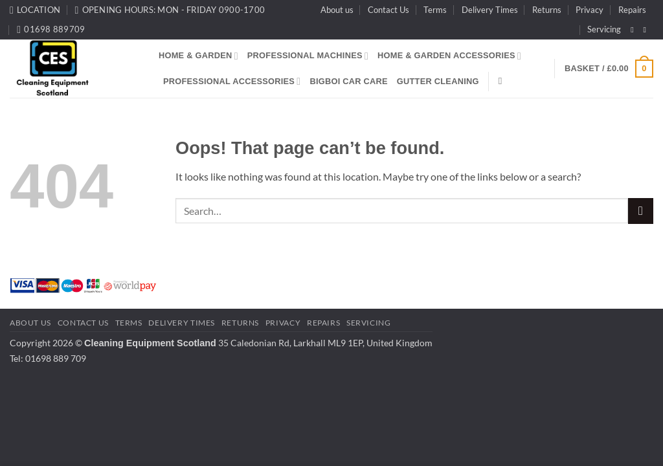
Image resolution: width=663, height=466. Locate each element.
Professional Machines (307, 56)
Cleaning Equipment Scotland (150, 343)
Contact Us (388, 10)
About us (337, 10)
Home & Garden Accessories (449, 56)
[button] (609, 68)
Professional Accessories (231, 81)
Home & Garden (198, 56)
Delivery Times (490, 10)
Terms (435, 10)
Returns (546, 10)
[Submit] (640, 210)
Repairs (632, 10)
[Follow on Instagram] (647, 29)
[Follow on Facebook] (634, 29)
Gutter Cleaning (438, 81)
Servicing (604, 29)
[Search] (503, 81)
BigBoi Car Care (348, 81)
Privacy (589, 10)
